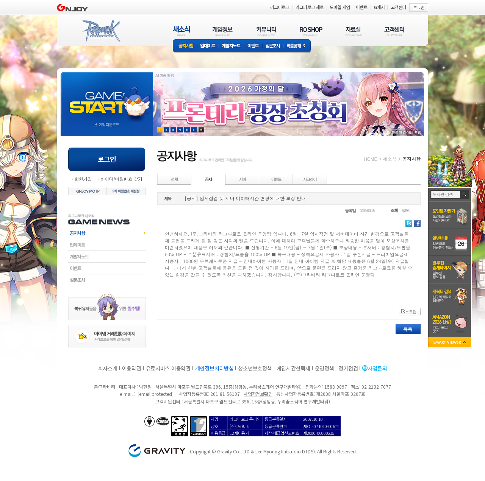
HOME (370, 159)
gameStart (107, 97)
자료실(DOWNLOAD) (353, 31)
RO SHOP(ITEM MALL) (311, 31)
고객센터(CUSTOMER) (394, 31)
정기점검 (348, 368)
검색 (465, 194)
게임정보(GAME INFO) (222, 31)
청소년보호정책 (255, 368)
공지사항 (185, 46)
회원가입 (83, 179)
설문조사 (273, 46)
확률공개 (297, 46)
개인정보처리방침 (214, 368)
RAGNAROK (101, 31)
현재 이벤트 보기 (201, 129)
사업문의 (377, 368)
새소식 (389, 159)
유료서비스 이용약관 (168, 368)
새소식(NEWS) (181, 31)
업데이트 (208, 46)
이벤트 (253, 46)
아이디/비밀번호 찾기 (121, 179)
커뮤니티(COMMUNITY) (266, 31)
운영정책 (324, 368)
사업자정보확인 (258, 394)
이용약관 (131, 368)
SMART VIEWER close (450, 343)
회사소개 (107, 368)
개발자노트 (231, 46)
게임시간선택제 (293, 368)
